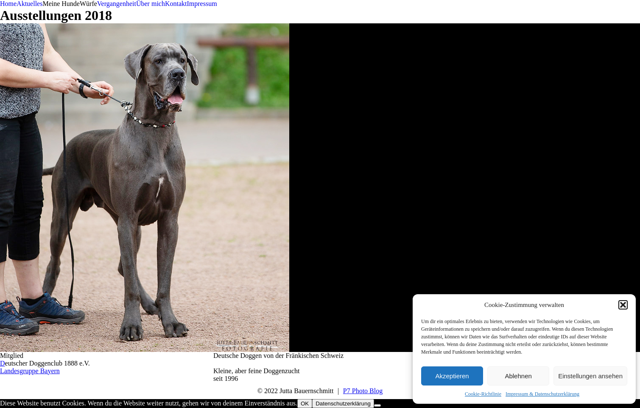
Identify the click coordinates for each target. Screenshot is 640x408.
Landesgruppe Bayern (30, 370)
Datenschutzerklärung (343, 403)
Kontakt (176, 3)
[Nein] (377, 405)
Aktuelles (29, 3)
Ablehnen (518, 376)
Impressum (202, 3)
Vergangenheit (116, 3)
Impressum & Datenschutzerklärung (542, 394)
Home (8, 3)
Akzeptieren (452, 376)
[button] (623, 305)
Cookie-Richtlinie (483, 394)
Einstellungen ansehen (590, 376)
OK (305, 403)
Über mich (150, 3)
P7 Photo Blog (363, 390)
